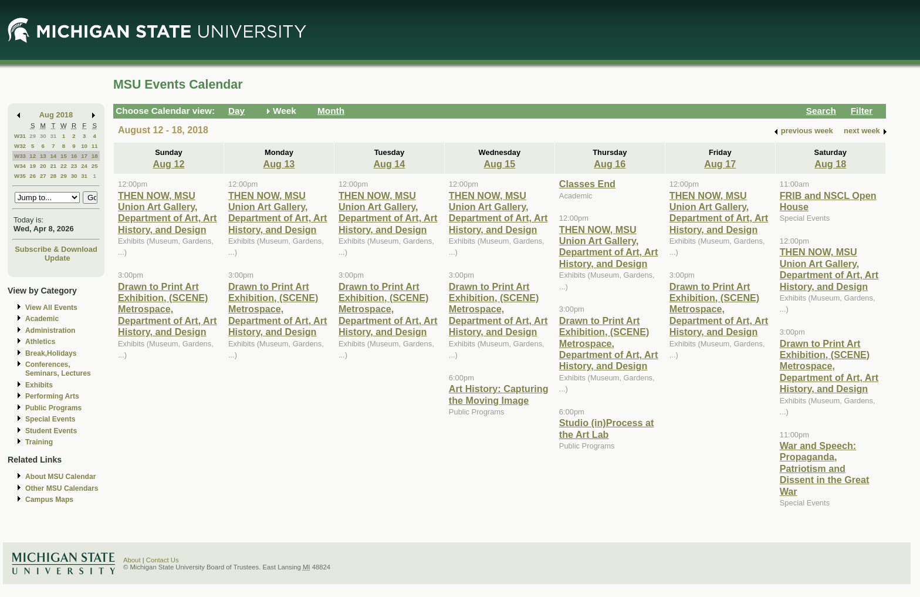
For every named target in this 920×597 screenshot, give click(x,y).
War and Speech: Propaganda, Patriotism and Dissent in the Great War (825, 468)
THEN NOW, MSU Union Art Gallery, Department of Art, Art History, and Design (167, 212)
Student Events (51, 431)
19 (32, 166)
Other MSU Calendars (62, 488)
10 (84, 146)
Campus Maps (49, 499)
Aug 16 (609, 163)
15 (63, 156)
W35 (20, 176)
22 (63, 166)
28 (53, 176)
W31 (20, 136)
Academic (42, 319)
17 (84, 156)
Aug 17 (720, 163)
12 (32, 156)
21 (53, 166)
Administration (50, 330)
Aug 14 (389, 163)
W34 (20, 166)
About (132, 560)
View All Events (51, 307)
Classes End (587, 183)
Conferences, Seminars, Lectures (58, 368)
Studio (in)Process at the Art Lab (606, 428)
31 (53, 136)
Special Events (50, 419)
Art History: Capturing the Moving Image (499, 394)
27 (43, 176)
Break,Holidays (51, 353)
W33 (20, 156)
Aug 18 (830, 163)
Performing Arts (52, 396)
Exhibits (39, 385)
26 (32, 176)
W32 (20, 146)
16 (74, 156)
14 (53, 156)
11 (95, 146)
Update (57, 258)
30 (43, 136)
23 (74, 166)
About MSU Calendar (60, 477)
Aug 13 (279, 163)
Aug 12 (169, 163)
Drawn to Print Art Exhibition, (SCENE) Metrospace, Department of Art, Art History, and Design (167, 309)
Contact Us (162, 560)
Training (39, 442)
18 (95, 156)
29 (32, 136)
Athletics (40, 342)
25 (95, 166)
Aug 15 (499, 163)
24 (84, 166)
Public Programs (53, 408)
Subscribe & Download (56, 249)
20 (43, 166)
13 (43, 156)
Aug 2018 (56, 114)
